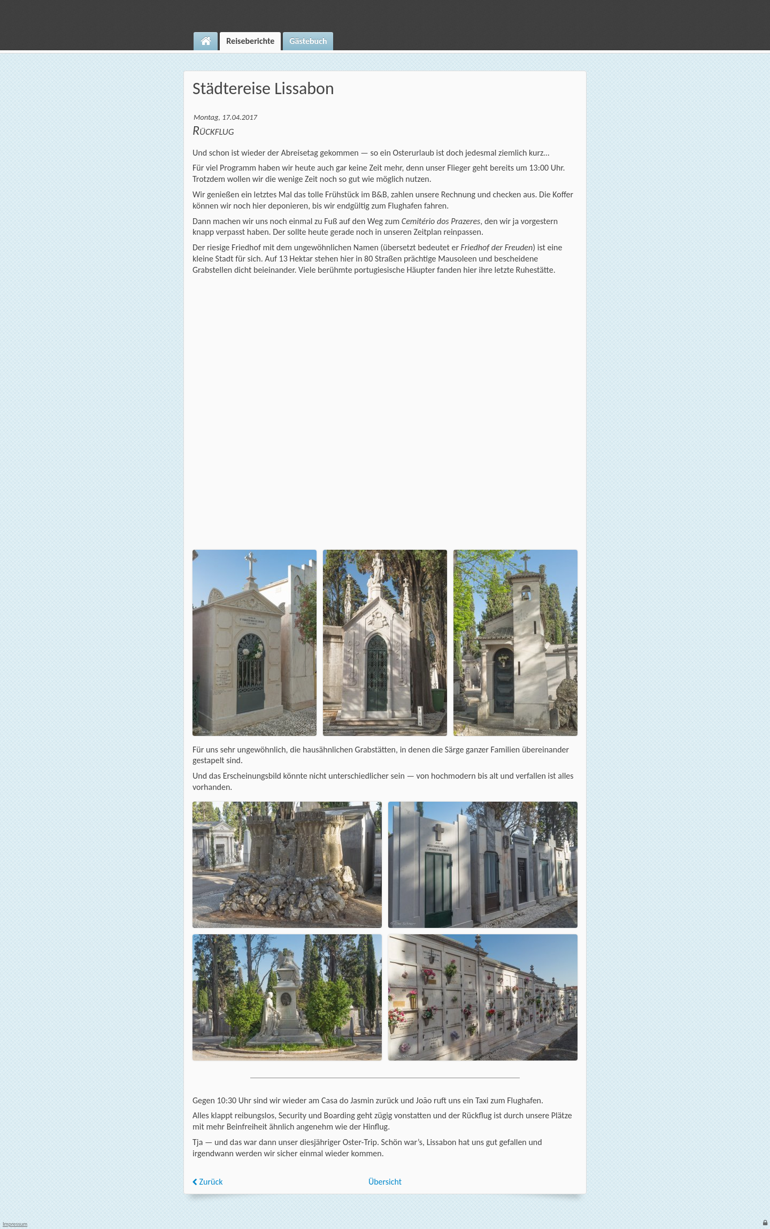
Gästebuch (308, 41)
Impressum (15, 1224)
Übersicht (385, 1182)
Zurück (207, 1182)
